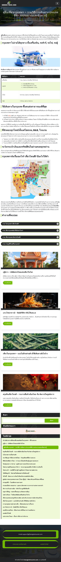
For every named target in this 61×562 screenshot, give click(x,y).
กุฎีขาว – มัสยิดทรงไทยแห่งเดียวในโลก (18, 272)
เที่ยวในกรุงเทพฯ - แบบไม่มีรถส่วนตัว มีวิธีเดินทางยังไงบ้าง (19, 501)
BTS (9, 115)
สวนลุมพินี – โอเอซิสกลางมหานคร (12, 482)
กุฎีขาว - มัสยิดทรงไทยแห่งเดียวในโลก (14, 443)
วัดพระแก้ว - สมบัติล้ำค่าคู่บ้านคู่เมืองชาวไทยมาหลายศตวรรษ (20, 470)
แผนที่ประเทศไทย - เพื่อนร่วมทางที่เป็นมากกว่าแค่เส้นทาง (19, 510)
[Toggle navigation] (57, 3)
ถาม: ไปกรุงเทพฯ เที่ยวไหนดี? (11, 224)
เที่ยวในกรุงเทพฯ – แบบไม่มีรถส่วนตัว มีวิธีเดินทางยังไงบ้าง (25, 353)
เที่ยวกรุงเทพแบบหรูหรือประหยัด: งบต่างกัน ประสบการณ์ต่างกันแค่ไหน (22, 498)
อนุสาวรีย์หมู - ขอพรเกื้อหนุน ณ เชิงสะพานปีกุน (16, 492)
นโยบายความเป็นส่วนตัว (10, 455)
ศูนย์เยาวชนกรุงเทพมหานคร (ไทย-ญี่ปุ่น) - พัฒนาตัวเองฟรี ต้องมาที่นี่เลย (23, 479)
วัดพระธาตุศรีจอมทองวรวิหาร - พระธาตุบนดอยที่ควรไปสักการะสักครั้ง (22, 467)
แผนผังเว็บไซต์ (7, 513)
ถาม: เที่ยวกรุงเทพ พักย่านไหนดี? (12, 237)
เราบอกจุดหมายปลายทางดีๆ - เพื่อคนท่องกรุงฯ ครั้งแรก (18, 504)
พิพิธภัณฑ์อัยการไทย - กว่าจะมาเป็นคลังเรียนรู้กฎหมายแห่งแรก (20, 461)
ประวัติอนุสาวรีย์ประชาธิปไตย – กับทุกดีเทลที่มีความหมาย (19, 458)
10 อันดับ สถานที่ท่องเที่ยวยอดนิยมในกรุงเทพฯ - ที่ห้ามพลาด (19, 440)
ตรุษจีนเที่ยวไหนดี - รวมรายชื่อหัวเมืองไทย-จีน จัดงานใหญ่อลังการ (21, 452)
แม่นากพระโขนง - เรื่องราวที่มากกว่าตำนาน (15, 516)
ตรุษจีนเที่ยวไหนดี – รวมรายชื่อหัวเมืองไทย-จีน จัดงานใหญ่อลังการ (28, 394)
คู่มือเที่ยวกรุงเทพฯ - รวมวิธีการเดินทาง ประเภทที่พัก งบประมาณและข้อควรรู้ (25, 447)
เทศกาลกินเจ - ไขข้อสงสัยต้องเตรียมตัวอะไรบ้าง (16, 495)
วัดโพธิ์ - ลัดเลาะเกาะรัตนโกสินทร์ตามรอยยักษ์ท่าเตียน (18, 476)
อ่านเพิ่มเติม (8, 283)
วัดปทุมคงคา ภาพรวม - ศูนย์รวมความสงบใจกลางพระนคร (19, 464)
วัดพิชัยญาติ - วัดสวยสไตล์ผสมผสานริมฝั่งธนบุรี (16, 473)
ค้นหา (5, 415)
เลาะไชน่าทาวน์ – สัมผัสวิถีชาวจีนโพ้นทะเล (19, 313)
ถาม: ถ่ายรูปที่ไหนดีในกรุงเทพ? (11, 244)
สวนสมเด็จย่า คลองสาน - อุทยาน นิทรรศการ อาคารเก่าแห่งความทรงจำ (23, 485)
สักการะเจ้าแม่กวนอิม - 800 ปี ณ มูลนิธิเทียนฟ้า (16, 489)
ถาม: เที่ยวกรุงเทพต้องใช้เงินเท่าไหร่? (13, 230)
